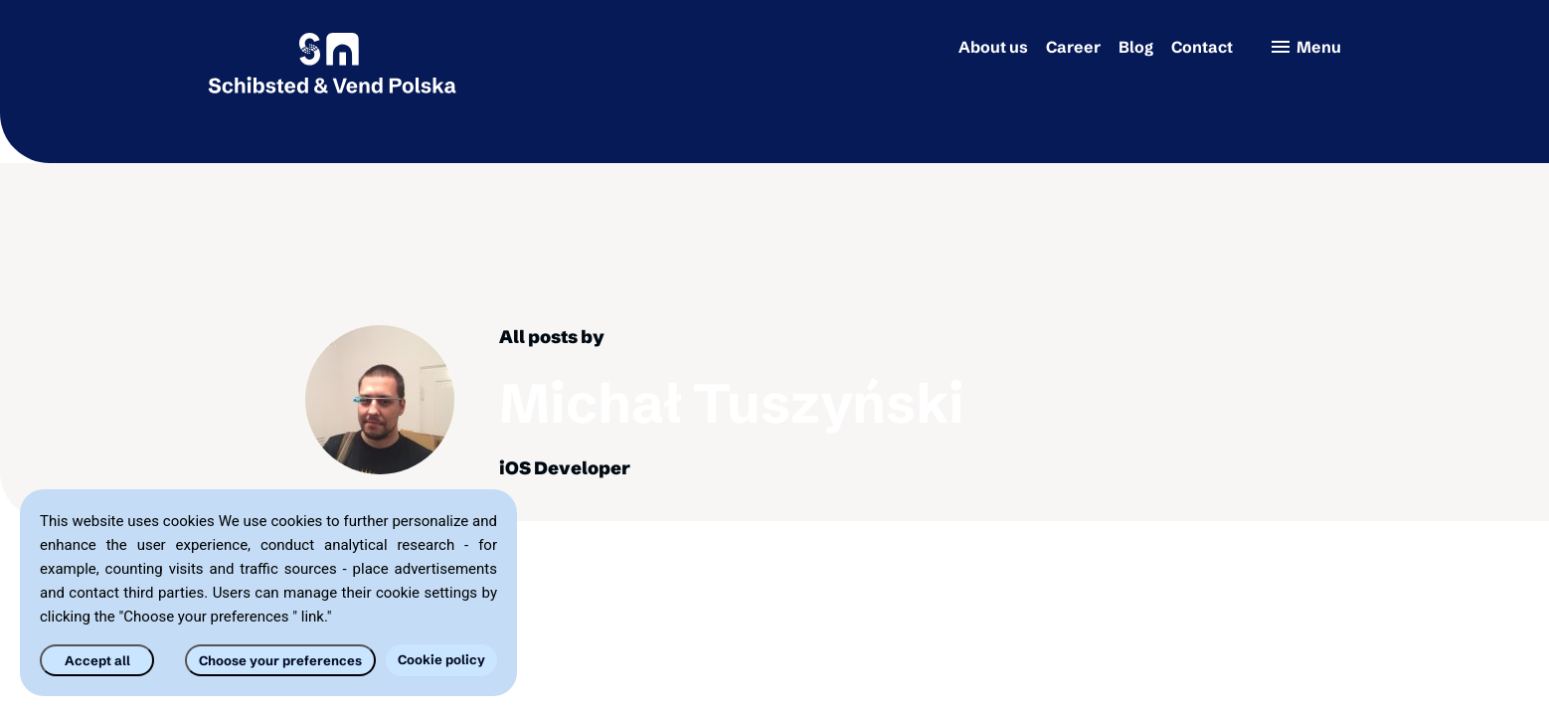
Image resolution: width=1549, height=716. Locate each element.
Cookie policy (441, 659)
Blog (1136, 47)
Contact (1202, 47)
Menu (1305, 47)
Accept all (97, 660)
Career (1073, 47)
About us (993, 47)
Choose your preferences (280, 660)
